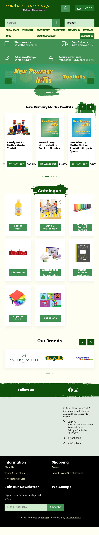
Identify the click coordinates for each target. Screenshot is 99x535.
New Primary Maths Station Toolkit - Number (49, 147)
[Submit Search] (56, 25)
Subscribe (56, 515)
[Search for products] (28, 25)
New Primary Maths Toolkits (49, 110)
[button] (8, 84)
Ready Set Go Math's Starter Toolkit (16, 147)
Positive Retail (74, 526)
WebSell (45, 526)
